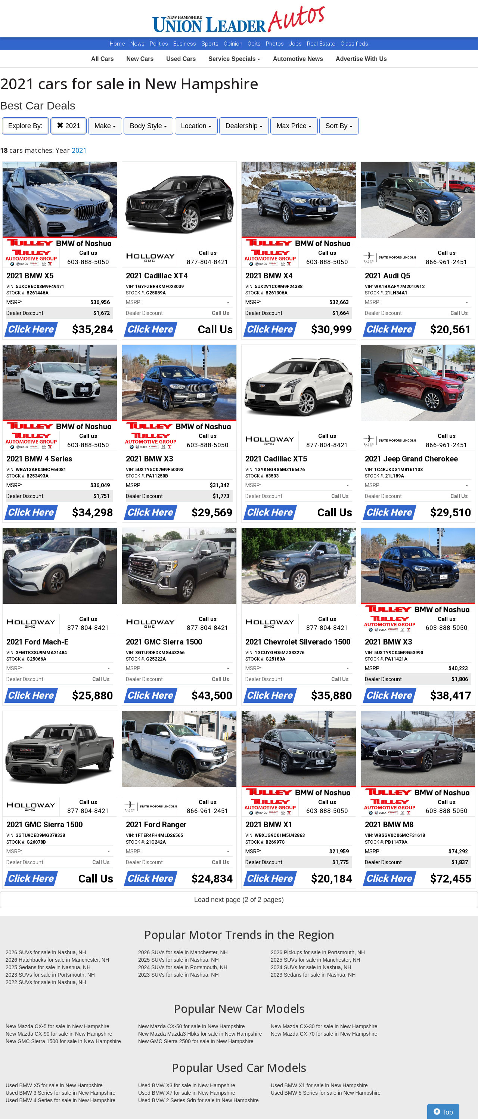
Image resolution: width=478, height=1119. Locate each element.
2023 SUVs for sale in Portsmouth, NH (50, 975)
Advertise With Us (361, 59)
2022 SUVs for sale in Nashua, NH (46, 982)
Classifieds (354, 43)
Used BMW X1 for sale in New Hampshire (319, 1085)
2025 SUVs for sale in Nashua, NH (178, 960)
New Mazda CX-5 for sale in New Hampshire (57, 1026)
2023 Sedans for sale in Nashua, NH (313, 975)
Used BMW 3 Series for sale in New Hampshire (60, 1093)
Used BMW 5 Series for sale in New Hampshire (326, 1093)
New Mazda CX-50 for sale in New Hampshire (191, 1026)
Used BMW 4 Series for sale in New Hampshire (60, 1100)
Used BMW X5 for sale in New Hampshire (54, 1085)
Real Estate (322, 43)
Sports (210, 43)
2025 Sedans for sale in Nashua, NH (48, 967)
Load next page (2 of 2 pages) (239, 899)
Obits (255, 43)
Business (185, 43)
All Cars (102, 59)
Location (196, 126)
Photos (275, 43)
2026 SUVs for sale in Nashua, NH (46, 952)
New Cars (139, 59)
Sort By (339, 126)
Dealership (244, 126)
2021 (68, 126)
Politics (159, 43)
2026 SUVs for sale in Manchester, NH (183, 952)
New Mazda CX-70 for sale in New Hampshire (324, 1034)
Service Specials (234, 59)
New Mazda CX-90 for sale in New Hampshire (59, 1034)
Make (105, 126)
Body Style (148, 126)
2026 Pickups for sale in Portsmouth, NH (318, 952)
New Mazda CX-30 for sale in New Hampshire (324, 1026)
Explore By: (25, 126)
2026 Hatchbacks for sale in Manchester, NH (57, 960)
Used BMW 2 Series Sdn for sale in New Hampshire (198, 1100)
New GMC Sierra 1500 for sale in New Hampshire (63, 1041)
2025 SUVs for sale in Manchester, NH (315, 960)
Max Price (294, 126)
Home (117, 43)
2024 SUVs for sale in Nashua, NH (311, 967)
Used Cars (181, 59)
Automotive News (298, 59)
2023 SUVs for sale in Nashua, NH (178, 975)
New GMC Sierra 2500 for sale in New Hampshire (196, 1041)
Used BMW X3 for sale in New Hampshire (186, 1085)
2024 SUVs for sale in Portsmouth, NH (182, 967)
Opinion (234, 43)
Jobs (296, 43)
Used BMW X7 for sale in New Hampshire (186, 1093)
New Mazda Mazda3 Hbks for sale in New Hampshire (200, 1034)
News (137, 43)
